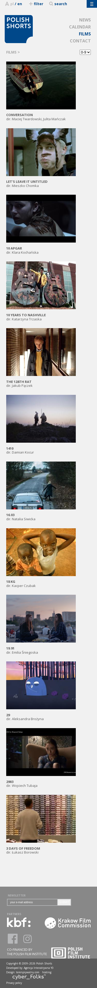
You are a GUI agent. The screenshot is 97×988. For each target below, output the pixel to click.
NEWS (85, 20)
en (19, 3)
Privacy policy (14, 983)
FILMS (85, 34)
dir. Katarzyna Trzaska (41, 314)
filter (35, 3)
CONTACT (80, 41)
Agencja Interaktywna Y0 (39, 968)
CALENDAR (80, 27)
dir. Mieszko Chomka (41, 181)
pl (12, 3)
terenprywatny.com (27, 972)
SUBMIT (64, 902)
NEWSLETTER (17, 895)
